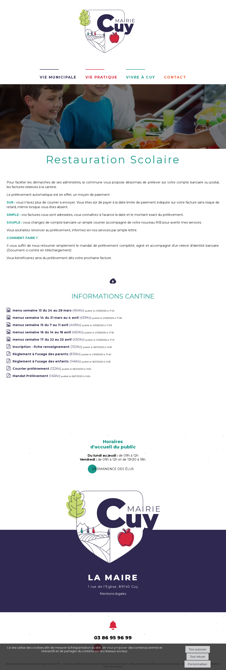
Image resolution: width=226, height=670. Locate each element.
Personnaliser (197, 664)
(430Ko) (49, 340)
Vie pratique (101, 77)
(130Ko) (48, 347)
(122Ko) (37, 369)
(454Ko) (49, 310)
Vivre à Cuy (140, 77)
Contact (175, 77)
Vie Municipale (58, 77)
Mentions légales (113, 594)
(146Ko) (47, 361)
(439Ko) (52, 318)
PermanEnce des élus (113, 469)
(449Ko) (47, 325)
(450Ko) (49, 332)
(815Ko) (47, 354)
